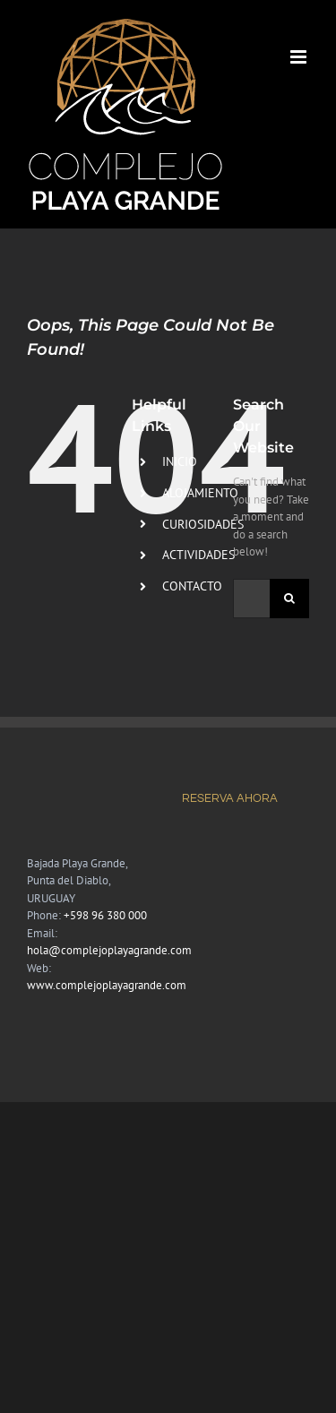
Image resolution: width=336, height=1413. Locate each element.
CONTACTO (192, 586)
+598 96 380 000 (105, 915)
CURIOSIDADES (203, 524)
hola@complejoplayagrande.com (109, 950)
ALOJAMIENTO (200, 493)
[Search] (289, 598)
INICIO (179, 461)
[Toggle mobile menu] (299, 56)
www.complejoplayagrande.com (106, 985)
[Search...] (251, 598)
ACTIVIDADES (198, 555)
